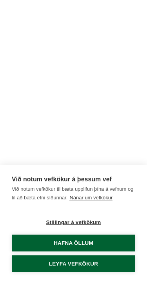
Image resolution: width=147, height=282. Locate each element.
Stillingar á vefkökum (73, 222)
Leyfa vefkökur (73, 264)
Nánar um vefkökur (91, 198)
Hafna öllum (73, 243)
